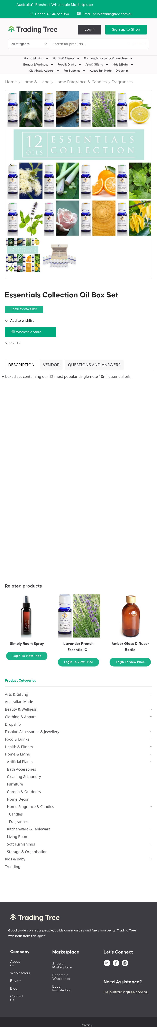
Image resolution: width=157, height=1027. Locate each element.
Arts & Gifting (97, 65)
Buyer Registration (67, 979)
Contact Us (19, 993)
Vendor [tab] (51, 364)
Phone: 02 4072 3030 (52, 14)
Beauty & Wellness (38, 65)
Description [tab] (21, 364)
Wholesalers (20, 969)
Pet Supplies (75, 71)
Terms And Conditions (127, 1018)
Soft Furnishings (21, 844)
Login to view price (24, 309)
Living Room (17, 836)
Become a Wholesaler (69, 971)
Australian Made (101, 70)
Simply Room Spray (27, 644)
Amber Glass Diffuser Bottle (130, 647)
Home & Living (36, 59)
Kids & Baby (123, 65)
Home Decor (18, 799)
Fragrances (122, 82)
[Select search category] (28, 44)
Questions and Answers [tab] (94, 364)
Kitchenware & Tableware (28, 829)
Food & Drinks (69, 65)
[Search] (136, 44)
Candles (16, 814)
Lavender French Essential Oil (78, 647)
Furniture (15, 784)
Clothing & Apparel (44, 71)
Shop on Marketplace (69, 964)
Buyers (15, 977)
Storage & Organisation (27, 851)
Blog (13, 985)
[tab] (21, 365)
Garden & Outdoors (24, 791)
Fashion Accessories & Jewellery (108, 59)
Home (11, 82)
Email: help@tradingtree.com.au (107, 14)
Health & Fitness (66, 59)
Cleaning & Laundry (24, 776)
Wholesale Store (28, 332)
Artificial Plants (20, 761)
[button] (89, 29)
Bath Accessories (21, 769)
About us (17, 962)
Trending (12, 866)
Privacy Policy (94, 1018)
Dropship (122, 70)
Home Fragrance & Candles (80, 82)
